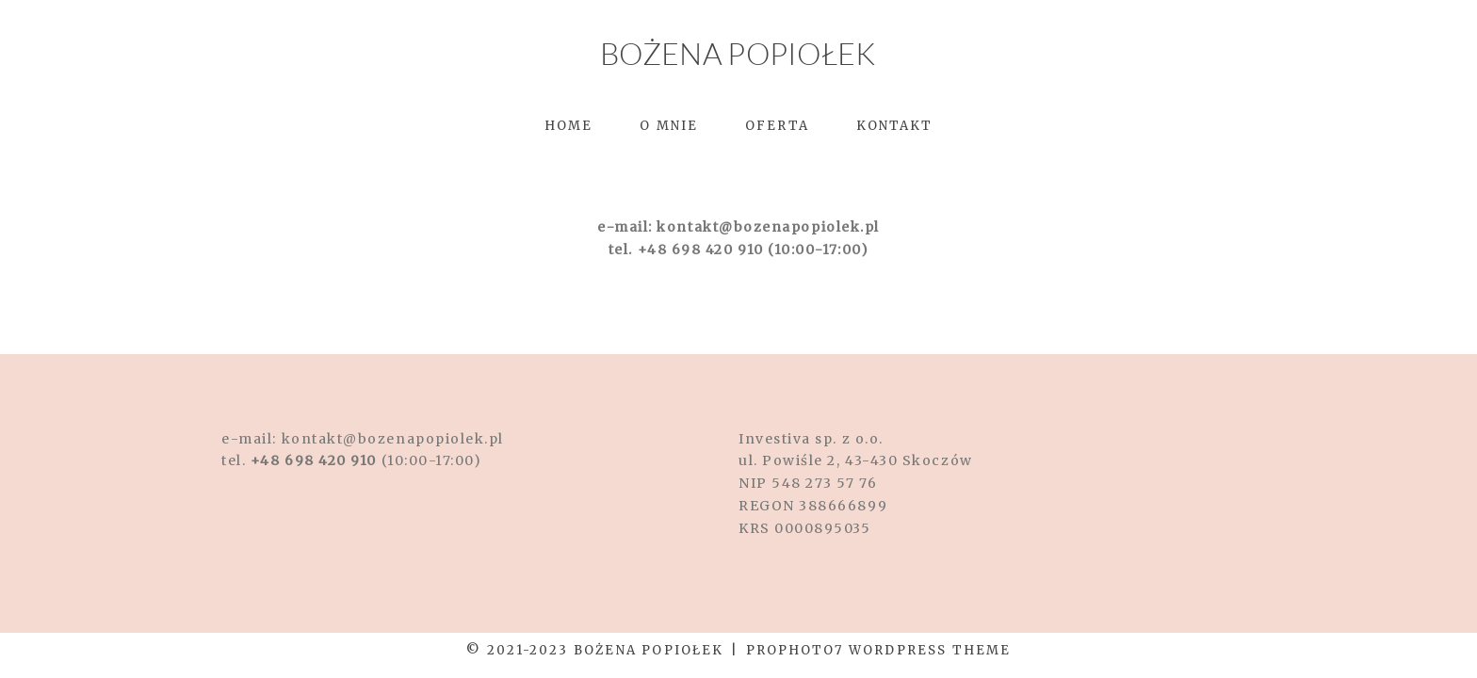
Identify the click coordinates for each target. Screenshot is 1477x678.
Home (568, 126)
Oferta (776, 126)
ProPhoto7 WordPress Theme (878, 650)
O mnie (669, 126)
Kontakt (894, 126)
